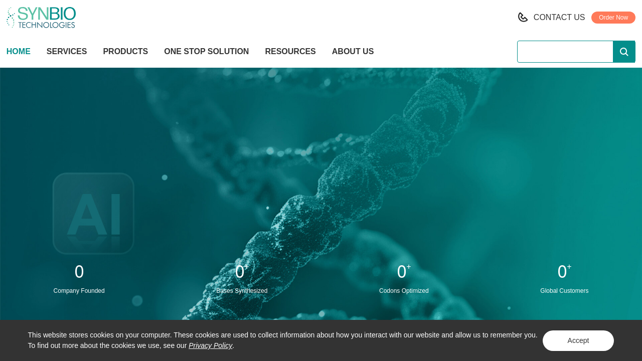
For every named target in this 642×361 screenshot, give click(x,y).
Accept (578, 340)
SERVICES (67, 51)
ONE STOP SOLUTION (206, 51)
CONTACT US (559, 17)
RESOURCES (290, 51)
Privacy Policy (210, 345)
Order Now (613, 17)
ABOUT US (353, 51)
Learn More (321, 207)
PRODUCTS (125, 52)
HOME (19, 51)
